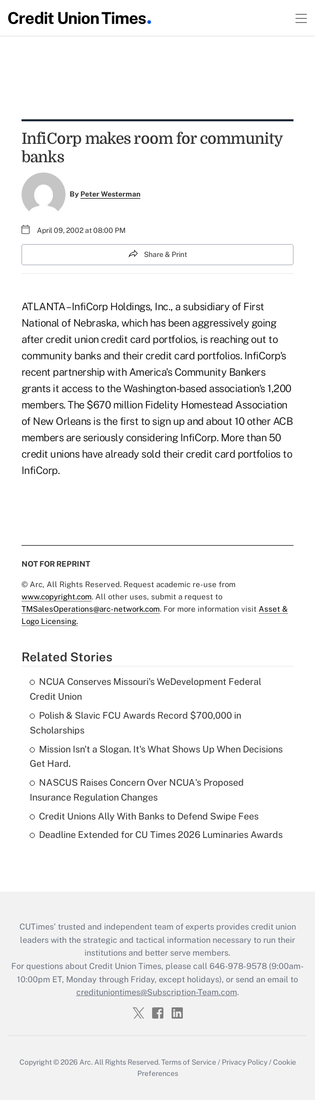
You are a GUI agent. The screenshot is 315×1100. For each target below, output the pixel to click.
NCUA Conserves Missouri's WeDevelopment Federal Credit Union (145, 689)
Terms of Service (188, 1062)
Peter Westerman (110, 194)
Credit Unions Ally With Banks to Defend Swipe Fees (144, 816)
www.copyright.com (57, 596)
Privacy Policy (244, 1062)
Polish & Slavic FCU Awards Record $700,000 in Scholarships (135, 723)
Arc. (86, 1062)
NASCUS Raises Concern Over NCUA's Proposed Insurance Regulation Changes (137, 790)
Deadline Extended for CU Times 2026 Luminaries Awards (156, 834)
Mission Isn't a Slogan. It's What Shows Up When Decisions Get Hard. (156, 756)
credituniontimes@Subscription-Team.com (156, 992)
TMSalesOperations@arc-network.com (91, 609)
